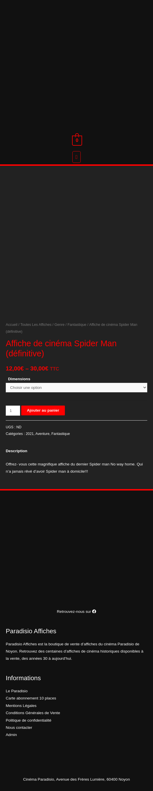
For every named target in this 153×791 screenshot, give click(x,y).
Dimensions (19, 379)
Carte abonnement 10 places (31, 698)
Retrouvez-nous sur (76, 611)
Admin (11, 735)
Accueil (12, 325)
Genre (60, 325)
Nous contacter (19, 727)
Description (16, 451)
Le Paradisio (17, 691)
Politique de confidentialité (28, 720)
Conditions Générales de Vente (33, 713)
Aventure (42, 434)
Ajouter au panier (43, 410)
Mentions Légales (21, 705)
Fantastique (76, 325)
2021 (30, 434)
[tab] (76, 451)
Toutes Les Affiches (35, 325)
